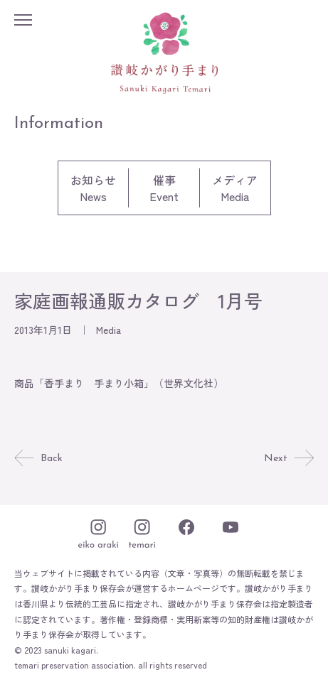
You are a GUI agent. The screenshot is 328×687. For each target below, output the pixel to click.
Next (289, 458)
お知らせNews (93, 188)
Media (108, 330)
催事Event (164, 188)
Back (38, 458)
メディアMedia (235, 188)
